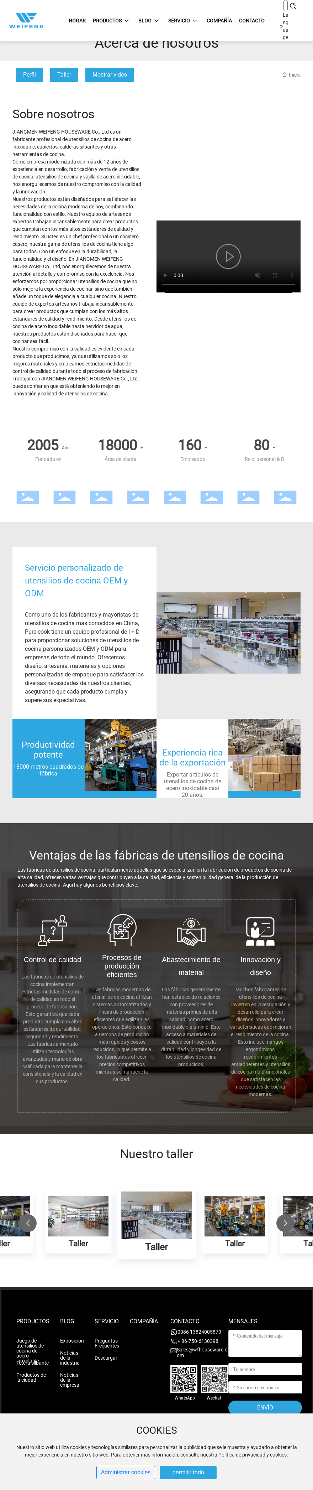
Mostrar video (109, 74)
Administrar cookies (126, 1472)
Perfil (29, 74)
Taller (64, 74)
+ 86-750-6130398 (197, 1341)
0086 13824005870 (199, 1332)
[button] (28, 1223)
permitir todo (188, 1472)
